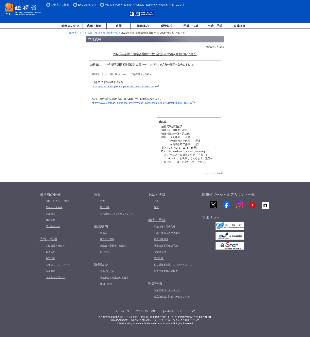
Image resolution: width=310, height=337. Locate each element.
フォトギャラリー (55, 277)
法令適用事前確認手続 (166, 245)
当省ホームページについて (181, 311)
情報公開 (159, 258)
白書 (102, 201)
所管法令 (167, 26)
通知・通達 (106, 284)
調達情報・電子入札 (164, 226)
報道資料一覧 (110, 32)
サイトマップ (122, 311)
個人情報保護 (161, 239)
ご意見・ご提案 (60, 4)
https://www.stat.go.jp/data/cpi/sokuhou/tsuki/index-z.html (124, 86)
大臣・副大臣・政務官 (58, 201)
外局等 (103, 233)
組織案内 (143, 26)
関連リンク (211, 220)
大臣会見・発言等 (55, 245)
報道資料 (50, 252)
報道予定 (50, 258)
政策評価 (239, 26)
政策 (119, 26)
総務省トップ (76, 32)
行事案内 (50, 271)
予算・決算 (190, 26)
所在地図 (205, 317)
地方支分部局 (107, 239)
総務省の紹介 (70, 26)
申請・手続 (215, 26)
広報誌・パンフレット (58, 264)
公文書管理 (160, 252)
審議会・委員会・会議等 (113, 245)
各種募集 (50, 220)
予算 (156, 201)
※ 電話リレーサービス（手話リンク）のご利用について (169, 320)
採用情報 (50, 213)
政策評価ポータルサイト (167, 290)
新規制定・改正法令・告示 (114, 277)
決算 (156, 207)
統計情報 (105, 207)
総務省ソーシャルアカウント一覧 (228, 195)
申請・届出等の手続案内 (167, 233)
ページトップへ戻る (215, 173)
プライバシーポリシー (148, 311)
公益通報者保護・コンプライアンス (173, 264)
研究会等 (105, 252)
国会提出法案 (107, 271)
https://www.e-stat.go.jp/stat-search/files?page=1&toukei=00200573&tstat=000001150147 (142, 102)
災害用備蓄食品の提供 (166, 271)
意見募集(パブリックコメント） (117, 213)
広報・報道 (94, 26)
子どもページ (53, 226)
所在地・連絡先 (54, 207)
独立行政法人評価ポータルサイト (172, 296)
